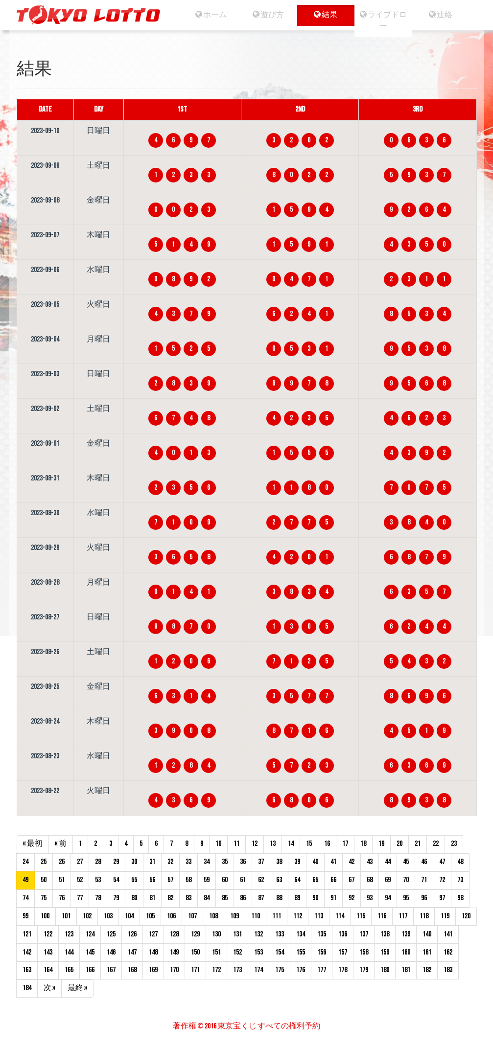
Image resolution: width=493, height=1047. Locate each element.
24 (25, 861)
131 (237, 934)
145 (90, 952)
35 (225, 861)
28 (98, 861)
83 (188, 898)
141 (448, 934)
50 (44, 880)
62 (261, 880)
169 (153, 970)
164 (48, 970)
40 (315, 861)
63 (279, 880)
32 (170, 861)
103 (108, 916)
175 (279, 970)
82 (170, 898)
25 (44, 861)
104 (129, 916)
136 (342, 934)
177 (321, 970)
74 (25, 898)
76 (62, 898)
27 (80, 861)
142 (27, 952)
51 (62, 880)
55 (134, 880)
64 (297, 880)
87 (261, 898)
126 (132, 934)
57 (170, 880)
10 (218, 843)
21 (418, 843)
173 (237, 970)
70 (406, 880)
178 (342, 970)
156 (321, 952)
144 (69, 952)
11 (236, 843)
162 (448, 952)
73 (460, 880)
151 (216, 952)
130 (216, 934)
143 (48, 952)
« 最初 (33, 843)
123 (69, 934)
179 (363, 970)
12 (255, 843)
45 (406, 861)
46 (424, 861)
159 (384, 952)
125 (111, 934)
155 (300, 952)
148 (153, 952)
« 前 (61, 843)
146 (111, 952)
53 (98, 880)
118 (424, 916)
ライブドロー (383, 20)
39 (297, 861)
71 (424, 880)
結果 (325, 15)
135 (321, 934)
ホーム (210, 15)
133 (279, 934)
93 (370, 898)
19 (381, 843)
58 (188, 880)
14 (291, 843)
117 (403, 916)
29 (116, 861)
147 (132, 952)
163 (27, 970)
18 (363, 843)
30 (134, 861)
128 (174, 934)
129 (195, 934)
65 (315, 880)
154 (279, 952)
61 (243, 880)
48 (460, 861)
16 (327, 843)
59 (207, 880)
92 (351, 898)
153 (258, 952)
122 (48, 934)
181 (405, 970)
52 (80, 880)
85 (225, 898)
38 (279, 861)
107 (192, 916)
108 (213, 916)
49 (25, 880)
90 (315, 898)
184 (27, 988)
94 (388, 898)
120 (466, 916)
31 (152, 861)
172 (216, 970)
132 (258, 934)
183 (448, 970)
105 (150, 916)
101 (66, 916)
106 (171, 916)
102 (87, 916)
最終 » (77, 988)
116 (381, 916)
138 (384, 934)
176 (300, 970)
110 (255, 916)
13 (273, 843)
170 (174, 970)
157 (342, 952)
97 (442, 898)
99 (25, 916)
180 (384, 970)
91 (333, 898)
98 (460, 898)
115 (360, 916)
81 (152, 898)
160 (405, 952)
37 (261, 861)
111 (276, 916)
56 (152, 880)
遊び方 (267, 15)
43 (370, 861)
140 (427, 934)
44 (388, 861)
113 (318, 916)
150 (195, 952)
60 (225, 880)
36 (243, 861)
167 (111, 970)
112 (297, 916)
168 (132, 970)
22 (436, 843)
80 (134, 898)
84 (207, 898)
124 (90, 934)
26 (62, 861)
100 (45, 916)
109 (234, 916)
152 (237, 952)
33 (188, 861)
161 (427, 952)
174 (258, 970)
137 (363, 934)
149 (174, 952)
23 (454, 843)
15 (309, 843)
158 (363, 952)
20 (399, 843)
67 (351, 880)
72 (442, 880)
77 (80, 898)
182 (427, 970)
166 (90, 970)
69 (388, 880)
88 (279, 898)
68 (370, 880)
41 (333, 861)
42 (351, 861)
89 (297, 898)
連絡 (441, 15)
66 (333, 880)
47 (442, 861)
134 (300, 934)
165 (69, 970)
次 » (49, 988)
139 (405, 934)
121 (27, 934)
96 (424, 898)
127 (153, 934)
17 (345, 843)
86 (243, 898)
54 (116, 880)
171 (195, 970)
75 (44, 898)
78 (98, 898)
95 (406, 898)
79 (116, 898)
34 (207, 861)
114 (339, 916)
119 (445, 916)
